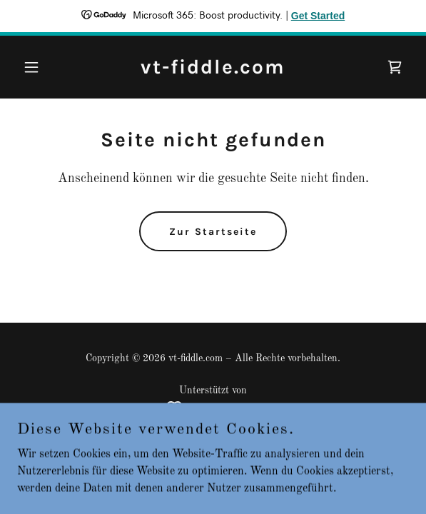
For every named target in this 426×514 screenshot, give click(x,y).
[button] (46, 67)
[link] (213, 70)
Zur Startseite (213, 232)
